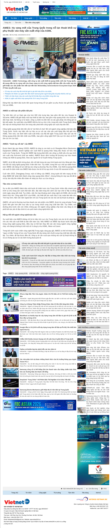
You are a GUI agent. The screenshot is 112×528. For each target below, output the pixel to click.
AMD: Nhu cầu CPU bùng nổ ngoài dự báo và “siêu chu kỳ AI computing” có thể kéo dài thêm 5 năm (97, 320)
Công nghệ (29, 18)
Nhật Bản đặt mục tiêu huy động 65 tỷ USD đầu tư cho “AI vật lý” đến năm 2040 (97, 198)
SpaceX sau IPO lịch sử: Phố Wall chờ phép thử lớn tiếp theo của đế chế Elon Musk (97, 129)
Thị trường (44, 18)
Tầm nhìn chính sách (86, 170)
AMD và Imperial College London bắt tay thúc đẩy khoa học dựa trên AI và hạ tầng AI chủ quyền (97, 290)
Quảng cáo (46, 2)
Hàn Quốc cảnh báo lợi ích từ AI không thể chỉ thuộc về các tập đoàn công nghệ (97, 227)
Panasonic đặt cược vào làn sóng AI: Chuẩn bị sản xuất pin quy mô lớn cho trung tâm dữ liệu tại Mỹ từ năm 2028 (97, 367)
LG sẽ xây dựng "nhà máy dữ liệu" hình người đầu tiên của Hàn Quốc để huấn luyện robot (97, 297)
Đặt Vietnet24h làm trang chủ (73, 488)
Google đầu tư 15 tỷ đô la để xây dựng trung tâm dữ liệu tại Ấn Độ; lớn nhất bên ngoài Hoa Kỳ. (48, 328)
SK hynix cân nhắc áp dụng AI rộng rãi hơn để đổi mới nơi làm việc (97, 115)
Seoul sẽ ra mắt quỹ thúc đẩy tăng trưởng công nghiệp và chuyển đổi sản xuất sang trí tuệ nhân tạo (97, 242)
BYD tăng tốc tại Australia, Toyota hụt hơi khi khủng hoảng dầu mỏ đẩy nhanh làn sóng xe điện (97, 382)
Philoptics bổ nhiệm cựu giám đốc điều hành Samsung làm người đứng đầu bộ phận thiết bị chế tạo (38, 94)
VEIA (53, 2)
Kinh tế (86, 18)
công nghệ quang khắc (49, 273)
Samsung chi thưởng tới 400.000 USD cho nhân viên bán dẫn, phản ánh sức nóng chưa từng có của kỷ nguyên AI (97, 220)
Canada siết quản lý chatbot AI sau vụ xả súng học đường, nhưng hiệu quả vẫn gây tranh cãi (97, 212)
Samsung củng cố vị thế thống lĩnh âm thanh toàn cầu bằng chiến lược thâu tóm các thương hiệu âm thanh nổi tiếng (48, 371)
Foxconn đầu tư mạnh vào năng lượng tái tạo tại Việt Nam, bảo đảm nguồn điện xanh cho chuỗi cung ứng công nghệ (97, 69)
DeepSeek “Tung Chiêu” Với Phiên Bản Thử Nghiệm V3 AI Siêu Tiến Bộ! (45, 380)
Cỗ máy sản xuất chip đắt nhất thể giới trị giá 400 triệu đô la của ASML (28, 91)
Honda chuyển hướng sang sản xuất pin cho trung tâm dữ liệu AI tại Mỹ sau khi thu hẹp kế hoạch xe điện (97, 333)
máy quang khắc (21, 273)
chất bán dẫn (34, 273)
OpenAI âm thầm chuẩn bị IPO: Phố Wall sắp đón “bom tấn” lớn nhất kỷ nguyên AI (97, 136)
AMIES (11, 273)
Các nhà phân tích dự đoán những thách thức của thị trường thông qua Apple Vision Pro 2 (48, 360)
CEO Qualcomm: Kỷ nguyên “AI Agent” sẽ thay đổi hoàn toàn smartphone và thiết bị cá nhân (97, 276)
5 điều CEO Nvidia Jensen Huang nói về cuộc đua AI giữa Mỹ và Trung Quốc (46, 339)
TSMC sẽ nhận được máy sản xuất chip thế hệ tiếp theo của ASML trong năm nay (32, 96)
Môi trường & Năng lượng (89, 327)
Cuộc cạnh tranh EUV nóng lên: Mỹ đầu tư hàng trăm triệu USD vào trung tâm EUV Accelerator (48, 257)
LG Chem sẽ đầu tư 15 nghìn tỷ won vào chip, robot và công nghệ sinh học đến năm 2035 (97, 262)
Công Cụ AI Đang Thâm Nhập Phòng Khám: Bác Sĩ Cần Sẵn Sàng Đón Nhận (47, 304)
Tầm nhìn (59, 18)
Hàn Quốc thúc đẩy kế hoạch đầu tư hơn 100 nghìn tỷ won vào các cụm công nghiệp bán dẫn (97, 183)
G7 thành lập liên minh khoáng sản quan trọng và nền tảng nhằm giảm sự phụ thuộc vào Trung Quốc (97, 342)
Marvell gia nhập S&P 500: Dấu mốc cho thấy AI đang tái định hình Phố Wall (97, 76)
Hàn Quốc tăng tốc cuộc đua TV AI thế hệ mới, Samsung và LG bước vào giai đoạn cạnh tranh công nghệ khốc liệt (97, 61)
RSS (105, 488)
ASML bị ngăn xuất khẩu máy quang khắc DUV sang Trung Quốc (26, 98)
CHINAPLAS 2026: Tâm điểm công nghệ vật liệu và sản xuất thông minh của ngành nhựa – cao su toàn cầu (97, 390)
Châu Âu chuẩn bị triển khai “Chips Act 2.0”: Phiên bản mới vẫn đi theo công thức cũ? (97, 283)
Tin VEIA (15, 18)
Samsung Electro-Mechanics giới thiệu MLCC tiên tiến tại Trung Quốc (44, 390)
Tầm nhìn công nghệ (86, 248)
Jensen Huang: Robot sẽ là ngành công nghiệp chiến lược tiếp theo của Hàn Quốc (97, 108)
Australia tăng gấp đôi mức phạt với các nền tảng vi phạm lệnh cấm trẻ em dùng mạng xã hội (97, 176)
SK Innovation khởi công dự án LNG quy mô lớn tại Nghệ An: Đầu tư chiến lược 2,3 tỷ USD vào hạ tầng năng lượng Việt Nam (97, 375)
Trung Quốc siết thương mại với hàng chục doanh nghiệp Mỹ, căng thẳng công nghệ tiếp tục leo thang (97, 191)
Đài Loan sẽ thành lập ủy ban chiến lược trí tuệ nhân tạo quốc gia (97, 235)
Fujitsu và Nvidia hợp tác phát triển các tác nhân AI (38, 349)
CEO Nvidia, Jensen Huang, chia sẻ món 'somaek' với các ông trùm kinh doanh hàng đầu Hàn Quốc (97, 122)
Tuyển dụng (36, 2)
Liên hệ (27, 2)
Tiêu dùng (73, 18)
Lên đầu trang (93, 488)
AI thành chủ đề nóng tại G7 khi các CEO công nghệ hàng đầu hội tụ (97, 205)
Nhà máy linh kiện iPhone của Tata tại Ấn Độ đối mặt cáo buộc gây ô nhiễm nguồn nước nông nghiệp (97, 350)
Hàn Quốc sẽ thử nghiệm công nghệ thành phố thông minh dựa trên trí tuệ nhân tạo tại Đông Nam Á (97, 411)
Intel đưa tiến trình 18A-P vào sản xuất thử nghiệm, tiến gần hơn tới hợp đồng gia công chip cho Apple (97, 269)
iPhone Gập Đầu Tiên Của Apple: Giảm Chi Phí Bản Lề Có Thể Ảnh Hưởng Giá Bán (48, 295)
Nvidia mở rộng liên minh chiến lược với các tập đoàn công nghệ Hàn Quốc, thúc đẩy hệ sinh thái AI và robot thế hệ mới (97, 100)
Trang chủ (7, 22)
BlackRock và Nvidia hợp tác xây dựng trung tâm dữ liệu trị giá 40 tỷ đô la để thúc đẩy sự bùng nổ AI (48, 317)
